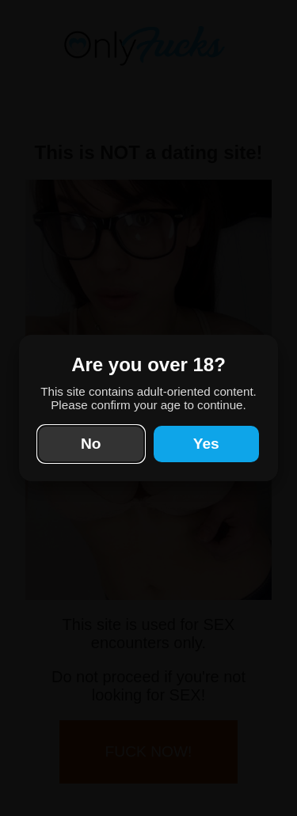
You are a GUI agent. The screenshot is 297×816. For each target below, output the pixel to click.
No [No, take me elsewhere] (91, 443)
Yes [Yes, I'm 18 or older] (206, 443)
